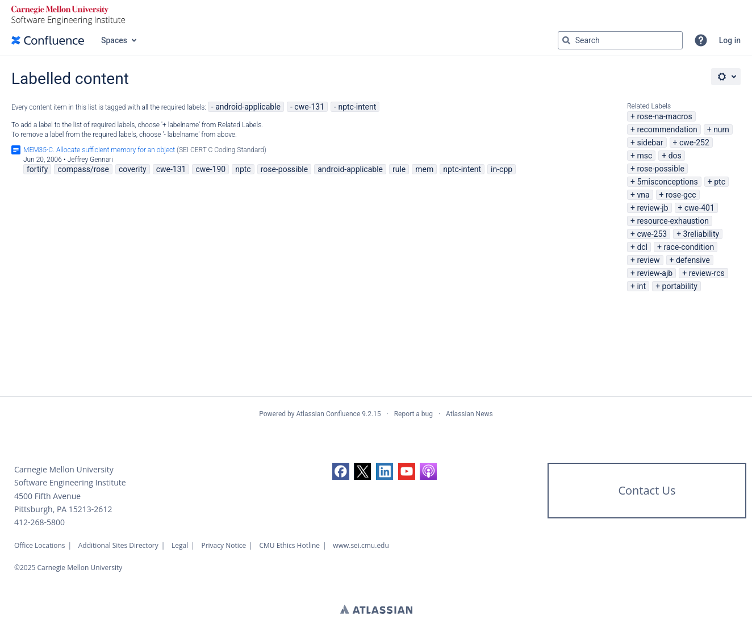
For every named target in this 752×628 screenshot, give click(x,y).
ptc (719, 181)
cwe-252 (694, 142)
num (721, 129)
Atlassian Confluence (328, 414)
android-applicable (248, 106)
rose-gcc (681, 194)
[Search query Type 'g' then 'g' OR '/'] (620, 40)
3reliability (701, 233)
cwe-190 (210, 169)
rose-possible (660, 168)
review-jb (652, 207)
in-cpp (501, 169)
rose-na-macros (664, 116)
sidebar (650, 142)
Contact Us (646, 490)
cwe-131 (309, 106)
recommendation (667, 129)
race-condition (688, 247)
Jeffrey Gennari (90, 160)
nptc (243, 169)
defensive (693, 260)
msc (644, 155)
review (648, 260)
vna (643, 194)
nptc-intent (357, 106)
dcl (642, 247)
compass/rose (83, 169)
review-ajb (654, 273)
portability (679, 286)
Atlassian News (469, 414)
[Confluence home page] (48, 40)
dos (675, 155)
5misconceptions (667, 181)
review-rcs (707, 273)
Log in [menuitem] (730, 40)
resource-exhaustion (673, 220)
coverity (133, 169)
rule (399, 169)
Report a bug (413, 414)
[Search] (566, 40)
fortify (37, 169)
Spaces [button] (114, 40)
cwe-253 (652, 233)
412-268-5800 (39, 522)
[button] (700, 40)
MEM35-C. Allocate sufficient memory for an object (99, 150)
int (641, 286)
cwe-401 (699, 207)
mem (424, 169)
